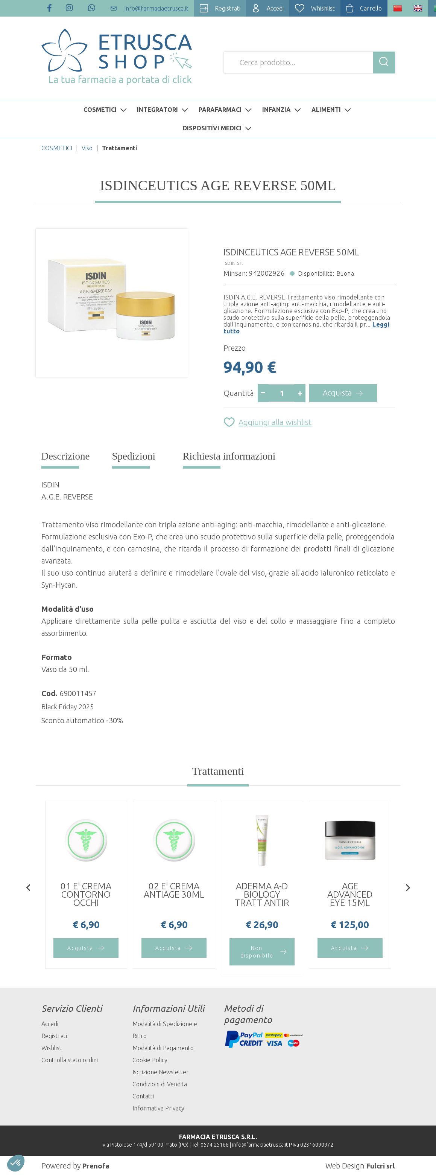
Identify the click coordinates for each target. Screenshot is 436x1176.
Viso (87, 148)
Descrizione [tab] (65, 456)
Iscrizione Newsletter (160, 1072)
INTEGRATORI (163, 109)
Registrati (54, 1035)
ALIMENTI (332, 109)
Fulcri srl (380, 1165)
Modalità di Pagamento (163, 1048)
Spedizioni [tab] (134, 456)
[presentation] (28, 888)
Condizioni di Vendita (159, 1084)
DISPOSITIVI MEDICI (218, 128)
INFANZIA (282, 109)
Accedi (49, 1023)
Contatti (143, 1096)
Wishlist (51, 1048)
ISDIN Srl (233, 263)
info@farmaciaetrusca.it (260, 1145)
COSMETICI (106, 109)
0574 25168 (215, 1145)
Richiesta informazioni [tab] (229, 456)
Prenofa (96, 1165)
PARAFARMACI (226, 109)
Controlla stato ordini (69, 1060)
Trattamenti (218, 771)
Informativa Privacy (158, 1108)
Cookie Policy (149, 1060)
